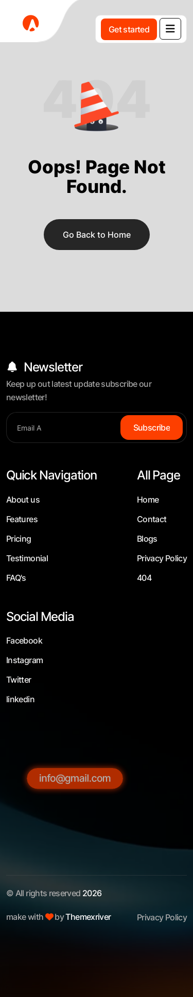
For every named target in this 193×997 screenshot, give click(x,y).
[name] (170, 29)
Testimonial (27, 558)
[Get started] (129, 29)
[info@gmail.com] (75, 844)
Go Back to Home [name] (97, 234)
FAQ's (16, 578)
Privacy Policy (162, 558)
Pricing (18, 538)
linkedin (20, 699)
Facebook (24, 640)
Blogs (147, 538)
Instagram (24, 660)
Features (22, 519)
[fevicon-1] (41, 23)
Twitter (18, 679)
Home (148, 499)
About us (23, 499)
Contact (152, 519)
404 (144, 578)
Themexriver (88, 917)
